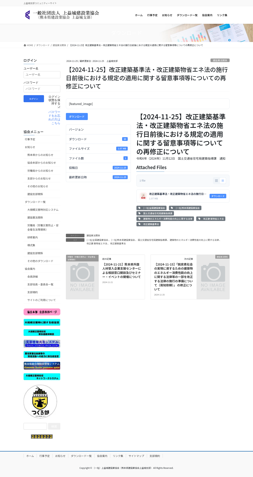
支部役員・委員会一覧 (40, 284)
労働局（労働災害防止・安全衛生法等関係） (43, 227)
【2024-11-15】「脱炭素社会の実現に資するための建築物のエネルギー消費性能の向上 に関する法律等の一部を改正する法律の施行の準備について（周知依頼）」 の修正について (173, 276)
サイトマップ (136, 456)
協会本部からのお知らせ (41, 162)
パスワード (31, 82)
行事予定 (30, 139)
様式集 (31, 245)
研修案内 (32, 237)
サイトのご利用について (41, 300)
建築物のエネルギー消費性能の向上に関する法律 (165, 218)
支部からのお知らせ (39, 178)
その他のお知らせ (37, 186)
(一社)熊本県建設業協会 (185, 207)
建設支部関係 (35, 194)
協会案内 (30, 269)
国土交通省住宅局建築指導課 (155, 213)
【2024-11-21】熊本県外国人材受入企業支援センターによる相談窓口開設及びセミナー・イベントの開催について (121, 270)
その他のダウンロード (40, 261)
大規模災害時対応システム (43, 209)
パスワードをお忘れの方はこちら (54, 117)
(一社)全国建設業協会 (151, 207)
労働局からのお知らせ (40, 170)
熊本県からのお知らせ (40, 155)
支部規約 (32, 292)
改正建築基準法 (148, 224)
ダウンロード (77, 116)
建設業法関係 (220, 60)
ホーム (30, 456)
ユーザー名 (31, 68)
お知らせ (30, 147)
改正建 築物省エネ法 (211, 218)
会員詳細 (32, 276)
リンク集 (118, 456)
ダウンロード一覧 (35, 202)
